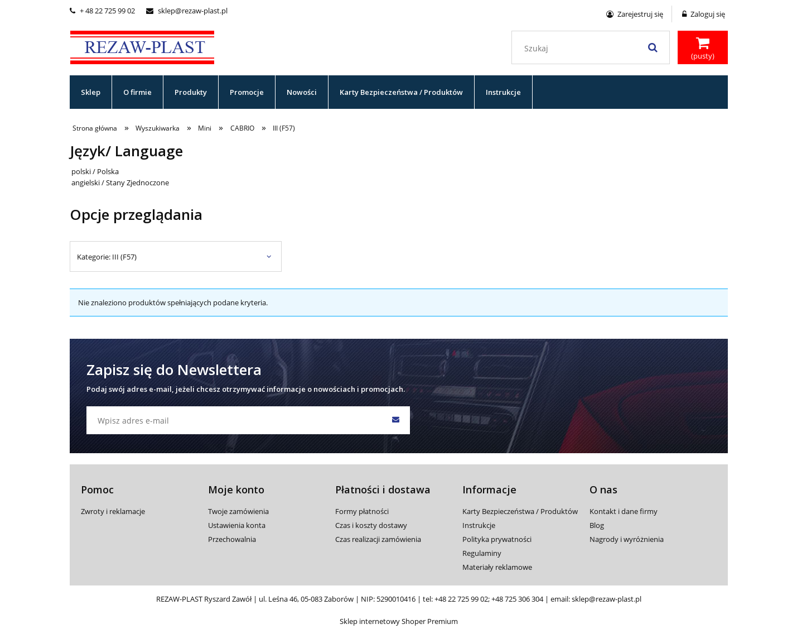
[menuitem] (91, 92)
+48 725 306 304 (517, 599)
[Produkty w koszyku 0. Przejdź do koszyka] (702, 48)
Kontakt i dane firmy (624, 511)
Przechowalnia (232, 539)
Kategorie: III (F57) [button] (107, 257)
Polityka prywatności (497, 539)
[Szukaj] (653, 47)
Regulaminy (481, 553)
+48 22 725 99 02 (461, 599)
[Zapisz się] (396, 420)
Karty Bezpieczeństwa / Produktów (520, 511)
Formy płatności (362, 511)
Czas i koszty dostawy (371, 525)
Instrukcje (478, 525)
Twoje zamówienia (238, 511)
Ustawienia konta (236, 525)
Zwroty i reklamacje (113, 511)
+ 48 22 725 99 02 (102, 11)
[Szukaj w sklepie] (592, 48)
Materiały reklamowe (497, 567)
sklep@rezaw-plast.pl (187, 11)
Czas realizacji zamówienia (378, 539)
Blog (597, 525)
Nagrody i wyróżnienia (627, 539)
